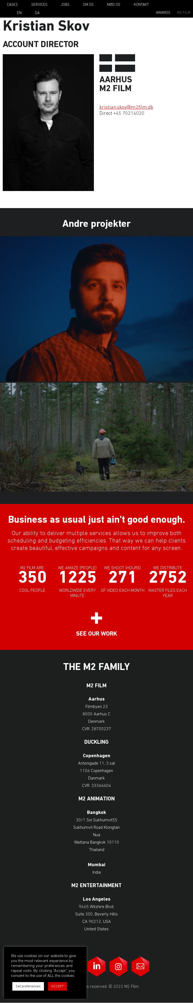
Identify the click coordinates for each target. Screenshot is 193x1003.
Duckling (96, 742)
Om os (88, 5)
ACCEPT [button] (57, 986)
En (19, 13)
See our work (96, 634)
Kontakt (141, 5)
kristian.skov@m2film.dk (126, 107)
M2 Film (183, 13)
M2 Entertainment (96, 885)
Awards (163, 13)
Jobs (65, 5)
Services (39, 5)
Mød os (113, 5)
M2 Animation (97, 799)
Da (37, 13)
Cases (12, 5)
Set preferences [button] (28, 986)
